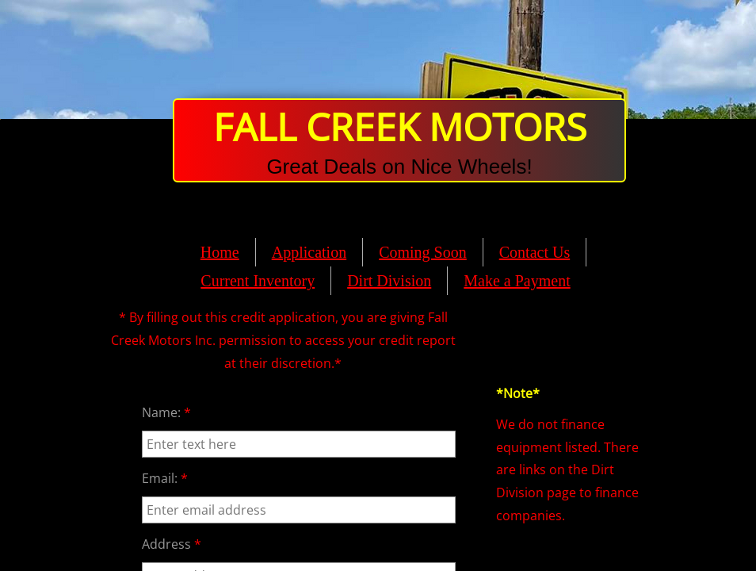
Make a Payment (517, 280)
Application (309, 252)
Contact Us (534, 252)
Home (219, 252)
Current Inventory (257, 280)
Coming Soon (423, 252)
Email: (165, 478)
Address (171, 544)
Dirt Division (389, 280)
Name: (166, 412)
